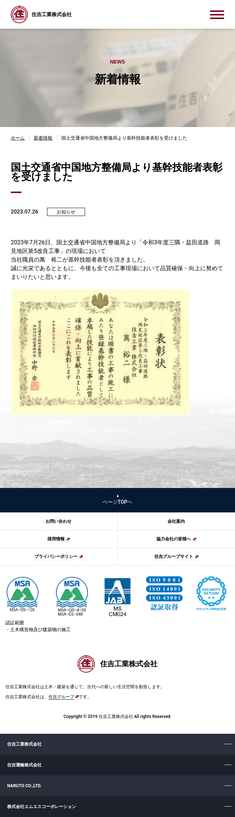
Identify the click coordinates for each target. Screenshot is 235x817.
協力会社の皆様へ (173, 538)
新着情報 (43, 138)
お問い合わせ (58, 521)
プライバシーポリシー (55, 556)
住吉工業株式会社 (24, 744)
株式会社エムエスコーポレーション (41, 806)
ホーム (18, 138)
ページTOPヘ (117, 502)
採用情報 (56, 538)
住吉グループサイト (173, 556)
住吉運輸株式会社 (24, 764)
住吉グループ (61, 696)
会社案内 (176, 521)
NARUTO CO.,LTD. (24, 785)
